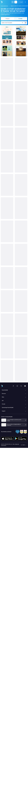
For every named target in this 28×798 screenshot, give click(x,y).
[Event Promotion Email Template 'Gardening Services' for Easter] (7, 185)
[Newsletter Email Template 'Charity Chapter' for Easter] (21, 278)
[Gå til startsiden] (1, 2)
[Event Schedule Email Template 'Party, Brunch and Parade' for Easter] (7, 92)
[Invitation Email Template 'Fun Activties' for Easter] (21, 254)
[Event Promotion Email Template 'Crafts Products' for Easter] (7, 371)
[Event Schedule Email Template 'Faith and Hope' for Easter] (21, 41)
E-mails (20, 18)
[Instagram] (17, 386)
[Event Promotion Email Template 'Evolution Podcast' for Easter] (7, 115)
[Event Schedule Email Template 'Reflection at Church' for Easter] (7, 231)
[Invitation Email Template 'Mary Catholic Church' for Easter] (21, 324)
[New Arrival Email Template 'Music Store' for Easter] (7, 324)
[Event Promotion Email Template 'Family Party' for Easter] (21, 371)
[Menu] (25, 2)
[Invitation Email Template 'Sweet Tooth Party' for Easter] (7, 69)
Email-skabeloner (4, 5)
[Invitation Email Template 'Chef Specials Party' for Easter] (21, 347)
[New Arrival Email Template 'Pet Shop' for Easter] (7, 347)
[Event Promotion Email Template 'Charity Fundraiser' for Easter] (7, 301)
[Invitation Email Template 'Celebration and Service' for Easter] (7, 278)
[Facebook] (13, 386)
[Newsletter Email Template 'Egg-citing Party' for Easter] (7, 138)
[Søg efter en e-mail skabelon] (12, 23)
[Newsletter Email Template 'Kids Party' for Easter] (21, 115)
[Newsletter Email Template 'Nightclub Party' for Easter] (21, 69)
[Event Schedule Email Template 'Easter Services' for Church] (21, 301)
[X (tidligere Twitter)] (21, 386)
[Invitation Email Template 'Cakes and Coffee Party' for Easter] (21, 208)
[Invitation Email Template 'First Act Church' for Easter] (21, 185)
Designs (7, 18)
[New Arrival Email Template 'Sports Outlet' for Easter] (7, 41)
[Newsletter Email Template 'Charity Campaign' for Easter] (21, 138)
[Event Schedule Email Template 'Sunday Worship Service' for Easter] (21, 92)
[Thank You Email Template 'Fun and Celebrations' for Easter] (21, 161)
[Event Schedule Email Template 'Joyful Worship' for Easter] (7, 208)
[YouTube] (25, 386)
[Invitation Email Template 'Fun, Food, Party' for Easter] (7, 254)
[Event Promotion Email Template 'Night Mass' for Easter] (21, 231)
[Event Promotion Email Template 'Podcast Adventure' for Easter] (7, 161)
